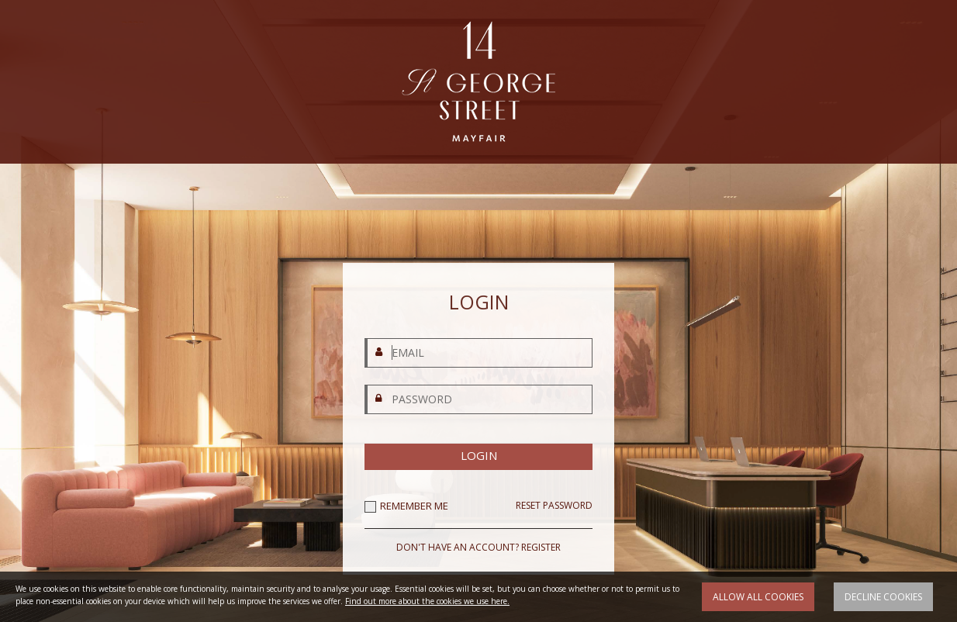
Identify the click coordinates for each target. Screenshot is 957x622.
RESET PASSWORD (554, 505)
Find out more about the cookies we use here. (427, 601)
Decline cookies (883, 596)
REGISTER (541, 547)
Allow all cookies (758, 596)
